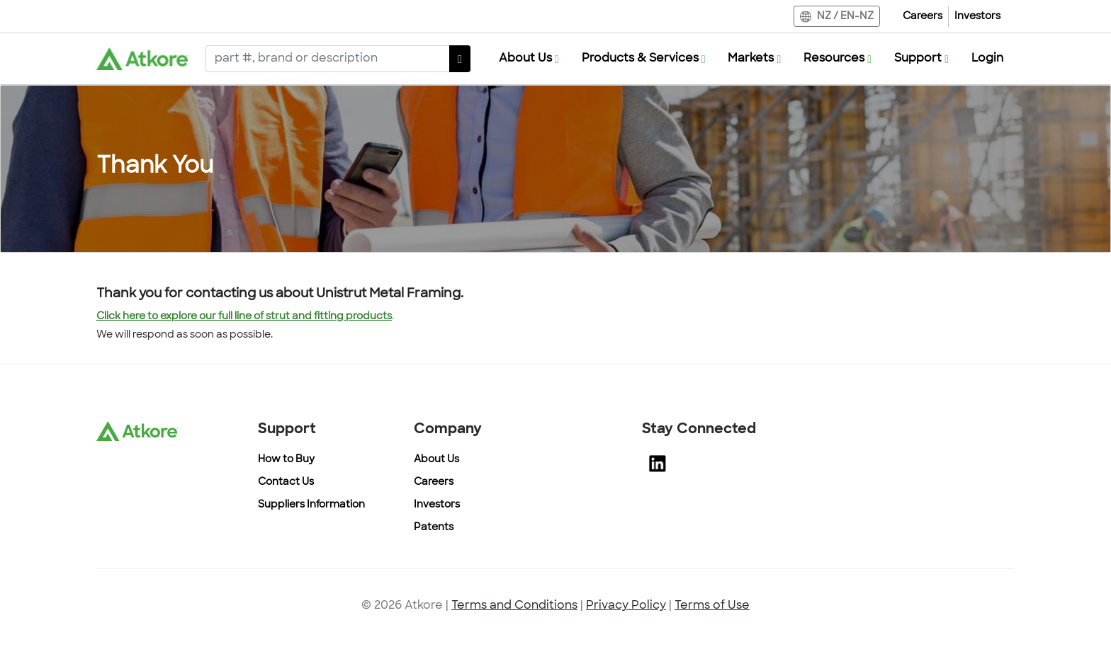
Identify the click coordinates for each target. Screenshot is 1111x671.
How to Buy (286, 459)
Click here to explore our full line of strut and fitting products (244, 316)
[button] (528, 59)
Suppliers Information (311, 505)
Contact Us (286, 482)
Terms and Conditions (514, 606)
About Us (436, 459)
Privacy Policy (626, 606)
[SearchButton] (459, 58)
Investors (977, 16)
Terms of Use (712, 606)
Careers (922, 16)
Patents (433, 527)
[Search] (327, 58)
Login (987, 58)
